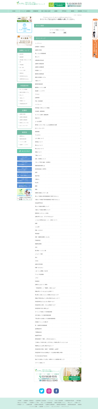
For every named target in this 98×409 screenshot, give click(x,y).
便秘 (36, 189)
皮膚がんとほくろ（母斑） (41, 284)
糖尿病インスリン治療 (40, 87)
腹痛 (36, 186)
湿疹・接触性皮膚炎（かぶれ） (42, 237)
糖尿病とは (22, 136)
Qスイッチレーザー (40, 128)
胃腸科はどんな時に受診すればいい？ (44, 345)
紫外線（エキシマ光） (24, 122)
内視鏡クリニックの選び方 (41, 322)
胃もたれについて (39, 148)
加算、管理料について (40, 158)
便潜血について (39, 141)
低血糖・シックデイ (40, 90)
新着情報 (37, 131)
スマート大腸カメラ (40, 362)
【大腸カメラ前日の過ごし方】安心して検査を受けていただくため (51, 342)
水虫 (36, 247)
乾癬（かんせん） (39, 267)
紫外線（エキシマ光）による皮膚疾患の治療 (46, 124)
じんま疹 (37, 226)
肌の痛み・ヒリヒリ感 (40, 250)
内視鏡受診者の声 (23, 103)
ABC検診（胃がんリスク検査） (42, 107)
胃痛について (38, 152)
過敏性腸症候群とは (40, 165)
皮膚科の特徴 (38, 50)
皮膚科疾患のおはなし (24, 79)
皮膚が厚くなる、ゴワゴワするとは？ (44, 216)
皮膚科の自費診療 (39, 67)
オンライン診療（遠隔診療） (42, 114)
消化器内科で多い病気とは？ (42, 308)
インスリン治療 (23, 141)
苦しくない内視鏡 (23, 89)
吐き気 (36, 182)
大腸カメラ (37, 80)
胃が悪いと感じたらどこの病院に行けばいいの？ (47, 294)
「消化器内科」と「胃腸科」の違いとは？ (45, 288)
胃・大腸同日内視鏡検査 (41, 325)
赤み (36, 257)
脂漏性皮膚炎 (38, 243)
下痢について (38, 155)
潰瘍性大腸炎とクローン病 (41, 192)
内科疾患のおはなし (24, 76)
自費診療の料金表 (39, 60)
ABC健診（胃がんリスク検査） (25, 60)
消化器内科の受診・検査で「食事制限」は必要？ (47, 349)
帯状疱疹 (37, 233)
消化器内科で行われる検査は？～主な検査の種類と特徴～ (49, 352)
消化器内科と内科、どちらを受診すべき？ (45, 305)
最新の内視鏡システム (40, 77)
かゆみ (36, 260)
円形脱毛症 (37, 240)
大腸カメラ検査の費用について (42, 209)
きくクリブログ (55, 403)
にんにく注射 (22, 70)
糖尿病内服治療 (39, 84)
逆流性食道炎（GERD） (41, 169)
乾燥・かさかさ (39, 230)
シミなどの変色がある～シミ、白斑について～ (46, 220)
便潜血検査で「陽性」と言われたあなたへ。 (46, 339)
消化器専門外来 (39, 203)
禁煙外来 (21, 73)
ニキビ (36, 277)
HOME (13, 11)
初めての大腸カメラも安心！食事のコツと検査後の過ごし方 (49, 359)
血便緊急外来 (38, 328)
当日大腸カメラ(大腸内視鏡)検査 (43, 315)
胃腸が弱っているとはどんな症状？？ (44, 291)
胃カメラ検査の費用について (42, 206)
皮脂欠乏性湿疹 (39, 264)
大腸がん (37, 179)
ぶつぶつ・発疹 (39, 254)
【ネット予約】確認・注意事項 (42, 162)
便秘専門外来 (38, 335)
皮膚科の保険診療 (39, 63)
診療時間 (37, 97)
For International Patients (41, 356)
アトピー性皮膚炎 (39, 274)
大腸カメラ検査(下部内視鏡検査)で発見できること (47, 199)
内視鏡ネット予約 (34, 399)
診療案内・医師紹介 (40, 46)
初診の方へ (37, 118)
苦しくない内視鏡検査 (40, 53)
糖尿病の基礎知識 (39, 73)
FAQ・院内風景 (39, 101)
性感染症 (37, 281)
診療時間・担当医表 (41, 397)
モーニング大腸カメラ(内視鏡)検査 (43, 311)
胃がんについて (39, 145)
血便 (36, 172)
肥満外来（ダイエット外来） (42, 213)
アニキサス (37, 135)
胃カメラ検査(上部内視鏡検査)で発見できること (47, 196)
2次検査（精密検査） (40, 111)
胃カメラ (37, 56)
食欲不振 (37, 175)
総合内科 (21, 54)
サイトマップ (65, 403)
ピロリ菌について (39, 138)
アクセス (37, 94)
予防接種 (21, 64)
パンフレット (38, 104)
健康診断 (21, 57)
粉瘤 (36, 223)
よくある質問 (38, 121)
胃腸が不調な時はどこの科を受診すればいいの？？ (47, 298)
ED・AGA (22, 67)
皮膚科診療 (29, 401)
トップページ (38, 43)
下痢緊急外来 (38, 332)
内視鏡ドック (38, 70)
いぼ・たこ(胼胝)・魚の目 (41, 271)
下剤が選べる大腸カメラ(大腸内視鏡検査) (45, 318)
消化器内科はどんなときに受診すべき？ (45, 301)
